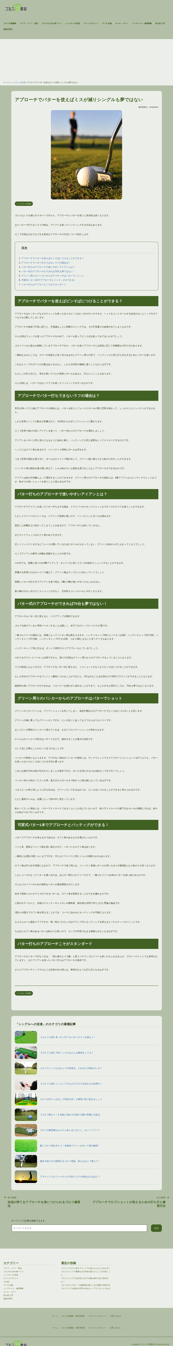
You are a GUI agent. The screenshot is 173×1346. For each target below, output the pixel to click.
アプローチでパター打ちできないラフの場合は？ (46, 263)
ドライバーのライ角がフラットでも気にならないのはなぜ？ (85, 1268)
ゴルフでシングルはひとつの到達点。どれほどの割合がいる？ (58, 1068)
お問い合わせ (115, 1328)
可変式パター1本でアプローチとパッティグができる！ (48, 280)
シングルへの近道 (72, 23)
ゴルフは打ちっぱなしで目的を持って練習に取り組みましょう (58, 1099)
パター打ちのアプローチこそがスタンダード (43, 284)
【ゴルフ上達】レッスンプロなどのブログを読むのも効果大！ (58, 1083)
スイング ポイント (91, 23)
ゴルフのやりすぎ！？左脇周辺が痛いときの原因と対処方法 (85, 1285)
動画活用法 (8, 29)
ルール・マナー (121, 23)
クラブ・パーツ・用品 (29, 23)
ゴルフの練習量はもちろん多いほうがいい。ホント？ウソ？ (57, 1130)
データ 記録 (107, 23)
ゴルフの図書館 (9, 23)
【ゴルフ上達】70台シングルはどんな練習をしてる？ (54, 1052)
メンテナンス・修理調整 (142, 23)
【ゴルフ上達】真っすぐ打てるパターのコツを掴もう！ (55, 1037)
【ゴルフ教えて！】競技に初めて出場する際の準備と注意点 (57, 1114)
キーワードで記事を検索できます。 (29, 1221)
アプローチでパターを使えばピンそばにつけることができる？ (52, 258)
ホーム (6, 82)
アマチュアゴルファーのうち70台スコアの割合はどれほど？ (57, 1176)
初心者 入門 (160, 23)
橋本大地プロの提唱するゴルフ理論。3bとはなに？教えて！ (57, 1161)
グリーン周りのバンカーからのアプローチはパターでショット (52, 276)
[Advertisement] (86, 58)
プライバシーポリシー (97, 1328)
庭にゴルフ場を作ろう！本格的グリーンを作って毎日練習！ (57, 1145)
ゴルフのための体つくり (52, 23)
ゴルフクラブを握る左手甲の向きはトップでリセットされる (85, 1288)
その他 (6, 1282)
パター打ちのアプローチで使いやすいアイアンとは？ (48, 267)
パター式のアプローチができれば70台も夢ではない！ (48, 271)
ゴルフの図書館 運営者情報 (73, 1328)
